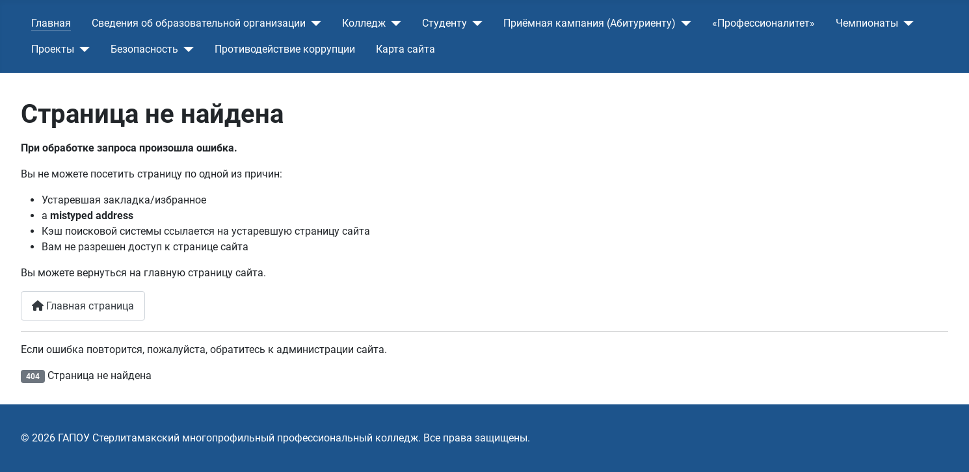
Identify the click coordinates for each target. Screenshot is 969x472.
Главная (51, 23)
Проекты (52, 49)
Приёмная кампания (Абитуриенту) (589, 23)
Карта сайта (405, 49)
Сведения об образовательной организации (199, 23)
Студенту (444, 23)
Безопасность (144, 49)
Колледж (364, 23)
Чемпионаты (867, 23)
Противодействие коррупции (285, 49)
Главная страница (83, 306)
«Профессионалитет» (763, 23)
